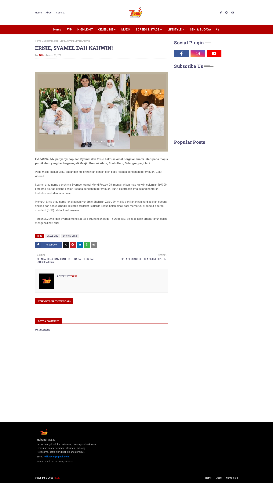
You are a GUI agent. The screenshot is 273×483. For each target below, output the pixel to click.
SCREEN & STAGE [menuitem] (147, 29)
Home (38, 12)
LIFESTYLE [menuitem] (175, 29)
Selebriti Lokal (50, 41)
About (49, 12)
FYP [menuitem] (69, 29)
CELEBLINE (52, 235)
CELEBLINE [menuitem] (105, 29)
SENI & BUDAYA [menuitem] (200, 29)
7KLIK (57, 478)
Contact (60, 12)
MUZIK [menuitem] (125, 29)
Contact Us (232, 478)
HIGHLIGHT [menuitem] (85, 29)
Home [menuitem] (57, 29)
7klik (41, 55)
